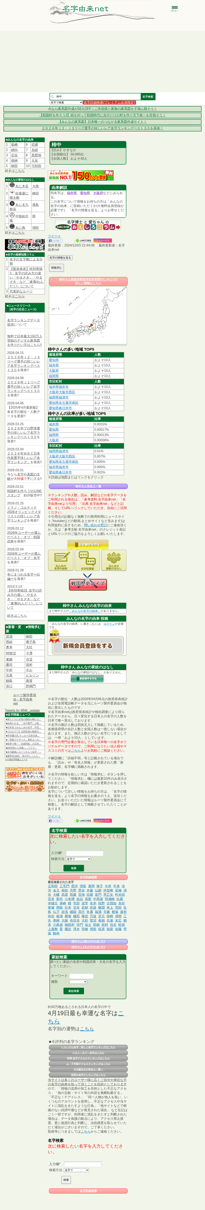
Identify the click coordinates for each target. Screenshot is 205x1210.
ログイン (109, 623)
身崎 (63, 903)
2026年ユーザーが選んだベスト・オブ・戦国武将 (24, 537)
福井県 (72, 193)
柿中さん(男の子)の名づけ (88, 941)
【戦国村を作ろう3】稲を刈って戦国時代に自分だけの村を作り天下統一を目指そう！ (102, 115)
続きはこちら (17, 615)
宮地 (81, 894)
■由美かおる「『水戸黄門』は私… (23, 723)
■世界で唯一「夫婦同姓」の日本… (23, 743)
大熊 (35, 186)
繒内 (14, 150)
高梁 (64, 894)
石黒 (9, 675)
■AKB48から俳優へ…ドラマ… (21, 748)
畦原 (121, 924)
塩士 (88, 924)
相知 (64, 890)
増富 (83, 886)
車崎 (56, 920)
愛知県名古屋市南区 (63, 402)
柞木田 (120, 894)
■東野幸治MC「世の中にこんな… (23, 756)
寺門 (79, 924)
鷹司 (9, 665)
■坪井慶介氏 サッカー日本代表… (23, 735)
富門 (98, 894)
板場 (59, 916)
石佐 (14, 155)
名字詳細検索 (88, 877)
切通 (34, 144)
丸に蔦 (17, 227)
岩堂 (85, 903)
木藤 (89, 890)
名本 (93, 903)
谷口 (9, 686)
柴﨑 (14, 144)
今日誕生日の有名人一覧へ (88, 1069)
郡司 (59, 899)
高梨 (88, 899)
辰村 (104, 924)
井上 (110, 907)
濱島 (35, 205)
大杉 (85, 920)
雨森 (73, 894)
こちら (20, 171)
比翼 (119, 899)
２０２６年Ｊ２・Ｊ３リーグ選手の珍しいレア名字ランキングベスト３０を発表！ (102, 128)
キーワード (59, 975)
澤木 (76, 929)
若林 (85, 907)
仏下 (56, 912)
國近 (68, 929)
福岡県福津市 (59, 397)
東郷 (9, 659)
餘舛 (56, 933)
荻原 (101, 929)
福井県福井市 (59, 387)
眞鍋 (101, 920)
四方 (81, 912)
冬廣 (89, 912)
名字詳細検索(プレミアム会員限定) (109, 102)
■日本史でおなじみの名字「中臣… (23, 727)
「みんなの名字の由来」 (85, 610)
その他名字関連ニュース (16, 759)
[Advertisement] (102, 61)
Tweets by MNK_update (22, 710)
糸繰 (34, 150)
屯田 (76, 903)
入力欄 (56, 853)
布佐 (51, 916)
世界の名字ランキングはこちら (88, 1074)
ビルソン (32, 675)
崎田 (35, 193)
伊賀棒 (108, 890)
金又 (56, 890)
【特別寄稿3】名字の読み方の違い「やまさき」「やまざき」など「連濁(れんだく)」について (24, 599)
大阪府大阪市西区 (62, 392)
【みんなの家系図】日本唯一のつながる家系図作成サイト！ (102, 121)
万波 (93, 916)
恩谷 (81, 890)
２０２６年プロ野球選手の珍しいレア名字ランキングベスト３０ (23, 433)
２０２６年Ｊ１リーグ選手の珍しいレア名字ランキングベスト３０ (23, 387)
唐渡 (29, 680)
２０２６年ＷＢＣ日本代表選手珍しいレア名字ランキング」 (23, 458)
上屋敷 (53, 929)
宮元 (101, 916)
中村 (9, 670)
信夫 (113, 924)
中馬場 (98, 899)
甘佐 (76, 907)
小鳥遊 (58, 924)
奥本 (9, 647)
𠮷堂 (29, 659)
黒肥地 (36, 155)
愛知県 (85, 193)
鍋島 (9, 680)
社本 (68, 907)
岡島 (59, 907)
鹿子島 (31, 642)
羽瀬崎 (110, 899)
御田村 (70, 924)
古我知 (111, 903)
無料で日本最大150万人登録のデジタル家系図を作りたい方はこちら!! (24, 340)
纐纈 (73, 912)
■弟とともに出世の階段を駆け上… (23, 719)
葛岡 (91, 886)
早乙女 (108, 894)
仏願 (98, 890)
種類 (54, 981)
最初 (123, 912)
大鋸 (64, 920)
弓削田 (36, 166)
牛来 (116, 886)
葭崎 (110, 916)
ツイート (54, 236)
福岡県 (54, 376)
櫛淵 (101, 907)
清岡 (118, 916)
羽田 (118, 907)
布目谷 (75, 920)
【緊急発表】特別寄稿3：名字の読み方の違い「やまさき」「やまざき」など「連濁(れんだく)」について (27, 277)
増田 (35, 227)
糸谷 (121, 903)
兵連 (110, 920)
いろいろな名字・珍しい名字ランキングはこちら (88, 1047)
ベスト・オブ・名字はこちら (88, 1052)
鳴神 (14, 160)
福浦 (98, 912)
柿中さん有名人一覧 (88, 486)
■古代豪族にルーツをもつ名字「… (23, 752)
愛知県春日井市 (60, 408)
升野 (73, 890)
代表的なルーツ (21, 291)
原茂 (9, 636)
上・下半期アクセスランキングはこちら (88, 1063)
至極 (118, 890)
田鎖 (96, 924)
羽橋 (85, 929)
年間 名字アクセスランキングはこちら (88, 1058)
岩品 (79, 899)
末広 (118, 920)
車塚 (51, 907)
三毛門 (64, 886)
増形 (93, 929)
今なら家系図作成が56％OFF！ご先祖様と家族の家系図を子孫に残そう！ (102, 108)
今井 (108, 886)
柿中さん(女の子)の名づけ (88, 947)
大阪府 (98, 193)
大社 (29, 647)
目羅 (89, 894)
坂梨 (110, 929)
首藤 (118, 929)
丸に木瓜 (19, 186)
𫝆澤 (29, 653)
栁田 (14, 166)
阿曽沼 (11, 653)
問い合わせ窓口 (95, 525)
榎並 (85, 916)
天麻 (106, 912)
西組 (9, 642)
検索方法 (57, 859)
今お (29, 670)
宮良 (51, 899)
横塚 (68, 916)
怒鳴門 (31, 686)
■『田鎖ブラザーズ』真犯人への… (23, 739)
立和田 (53, 886)
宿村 (29, 665)
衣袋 (93, 907)
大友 (34, 160)
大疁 (56, 894)
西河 (74, 886)
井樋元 (53, 903)
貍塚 (115, 912)
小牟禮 (70, 899)
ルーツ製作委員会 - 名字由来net (24, 699)
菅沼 (93, 920)
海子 (99, 886)
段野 (101, 903)
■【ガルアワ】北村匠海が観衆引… (23, 731)
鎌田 (76, 916)
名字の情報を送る (60, 257)
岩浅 (64, 912)
